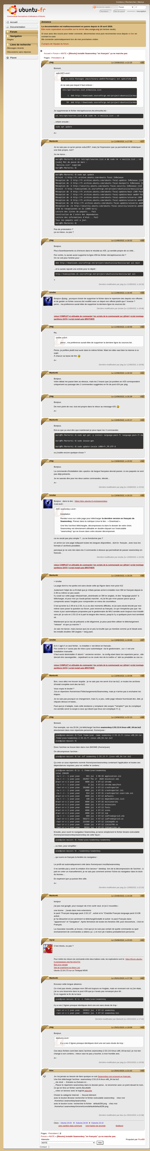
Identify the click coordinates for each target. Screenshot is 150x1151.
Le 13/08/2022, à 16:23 (121, 495)
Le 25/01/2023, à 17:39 (121, 978)
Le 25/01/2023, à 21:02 (121, 1071)
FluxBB (141, 1139)
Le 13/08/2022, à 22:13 (121, 717)
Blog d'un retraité (61, 965)
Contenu (120, 2)
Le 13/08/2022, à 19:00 (121, 640)
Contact (43, 1147)
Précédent (56, 58)
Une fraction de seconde (96, 1126)
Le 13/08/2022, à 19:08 (121, 676)
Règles (10, 39)
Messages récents (15, 48)
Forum (56, 53)
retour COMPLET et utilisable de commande (73, 316)
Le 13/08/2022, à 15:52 (121, 461)
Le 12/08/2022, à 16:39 (121, 396)
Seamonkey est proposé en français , (114, 1076)
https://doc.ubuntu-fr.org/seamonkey (91, 501)
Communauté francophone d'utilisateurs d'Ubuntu (26, 16)
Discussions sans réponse (19, 52)
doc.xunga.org (92, 29)
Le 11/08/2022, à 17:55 (121, 141)
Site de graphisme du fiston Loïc (67, 968)
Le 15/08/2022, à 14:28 (121, 896)
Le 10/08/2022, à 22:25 (121, 62)
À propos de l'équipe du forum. (55, 44)
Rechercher (131, 2)
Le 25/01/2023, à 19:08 (121, 1027)
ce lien (131, 34)
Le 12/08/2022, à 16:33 (121, 373)
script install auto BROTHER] (81, 319)
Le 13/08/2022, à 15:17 (121, 420)
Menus (141, 2)
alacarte (88, 1091)
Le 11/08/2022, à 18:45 (121, 293)
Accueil (47, 53)
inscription (141, 11)
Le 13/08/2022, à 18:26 (121, 576)
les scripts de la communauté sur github (111, 316)
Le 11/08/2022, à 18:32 (121, 240)
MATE (64, 53)
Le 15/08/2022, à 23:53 (121, 940)
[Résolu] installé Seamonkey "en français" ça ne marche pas (98, 53)
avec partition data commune (70, 1126)
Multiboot (119, 1126)
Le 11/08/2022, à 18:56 (121, 327)
